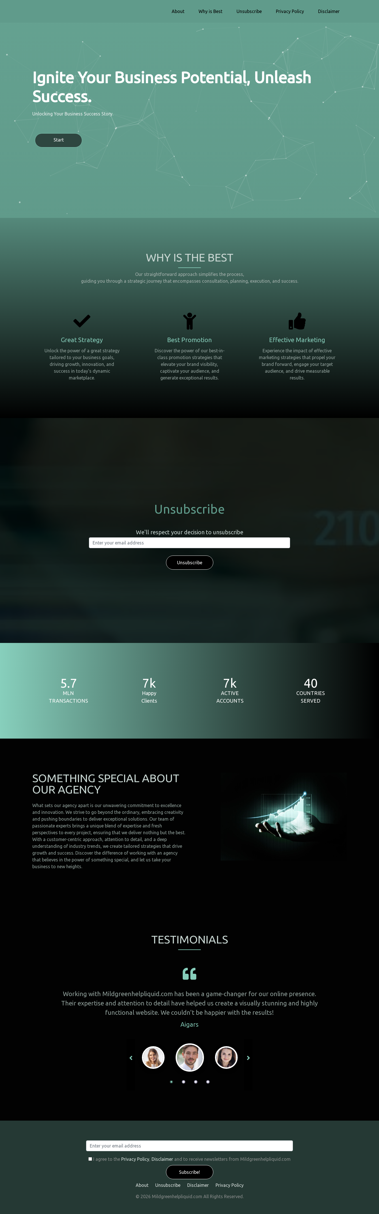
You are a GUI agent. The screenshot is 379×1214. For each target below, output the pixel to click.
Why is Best (210, 11)
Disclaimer (329, 11)
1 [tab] (171, 1082)
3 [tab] (195, 1082)
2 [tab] (183, 1082)
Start (59, 139)
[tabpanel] (190, 1057)
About (178, 11)
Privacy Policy (290, 11)
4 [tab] (208, 1082)
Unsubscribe (249, 11)
